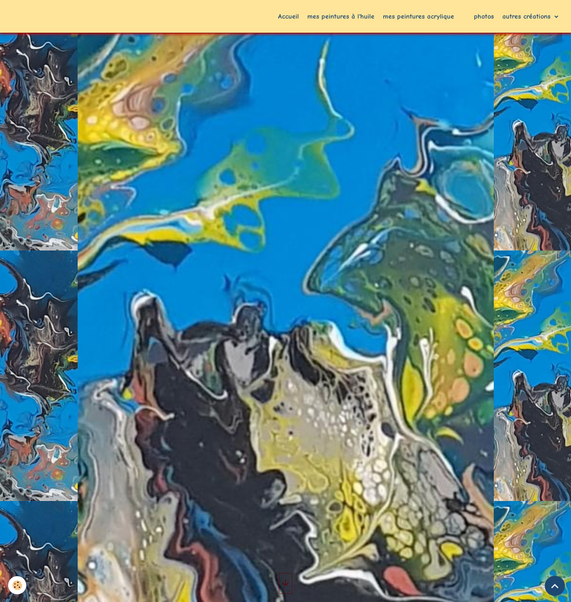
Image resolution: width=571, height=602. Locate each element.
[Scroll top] (555, 586)
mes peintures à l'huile (340, 16)
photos (484, 16)
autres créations (527, 16)
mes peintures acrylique (418, 16)
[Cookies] (17, 585)
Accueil (288, 16)
